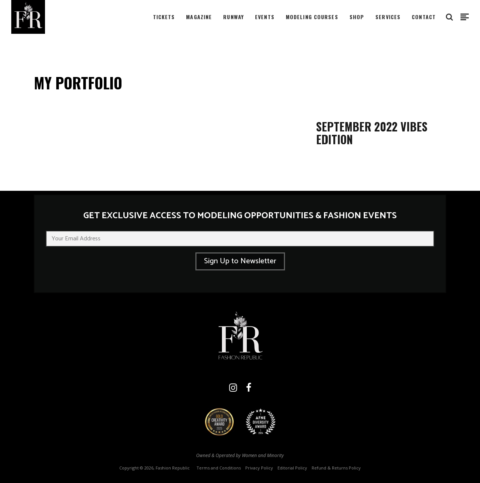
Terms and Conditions (218, 468)
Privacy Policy (259, 468)
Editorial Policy (292, 468)
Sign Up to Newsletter (240, 261)
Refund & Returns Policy (336, 468)
